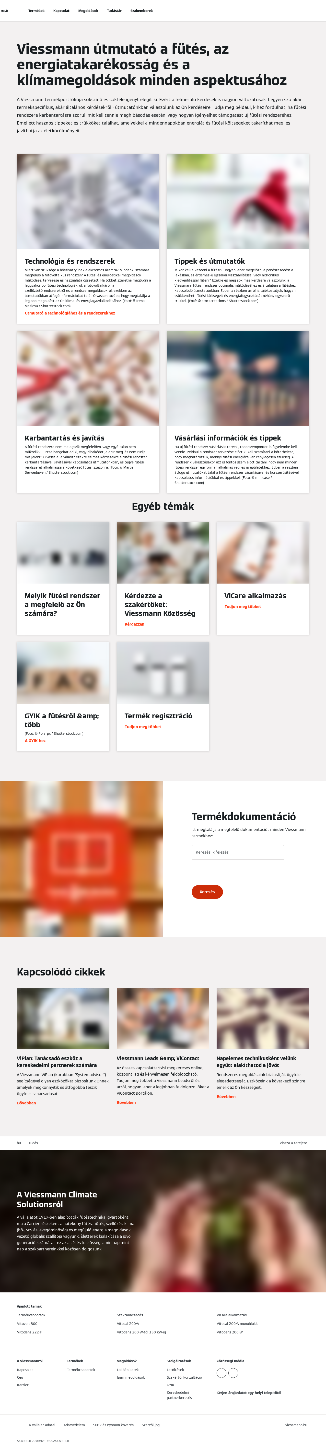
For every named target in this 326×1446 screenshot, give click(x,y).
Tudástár (114, 11)
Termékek (36, 11)
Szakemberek (141, 11)
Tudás (33, 1143)
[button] (294, 1143)
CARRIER (63, 1441)
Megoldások (88, 11)
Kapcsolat (61, 11)
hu (19, 1143)
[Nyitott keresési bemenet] (307, 11)
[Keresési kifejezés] (238, 852)
